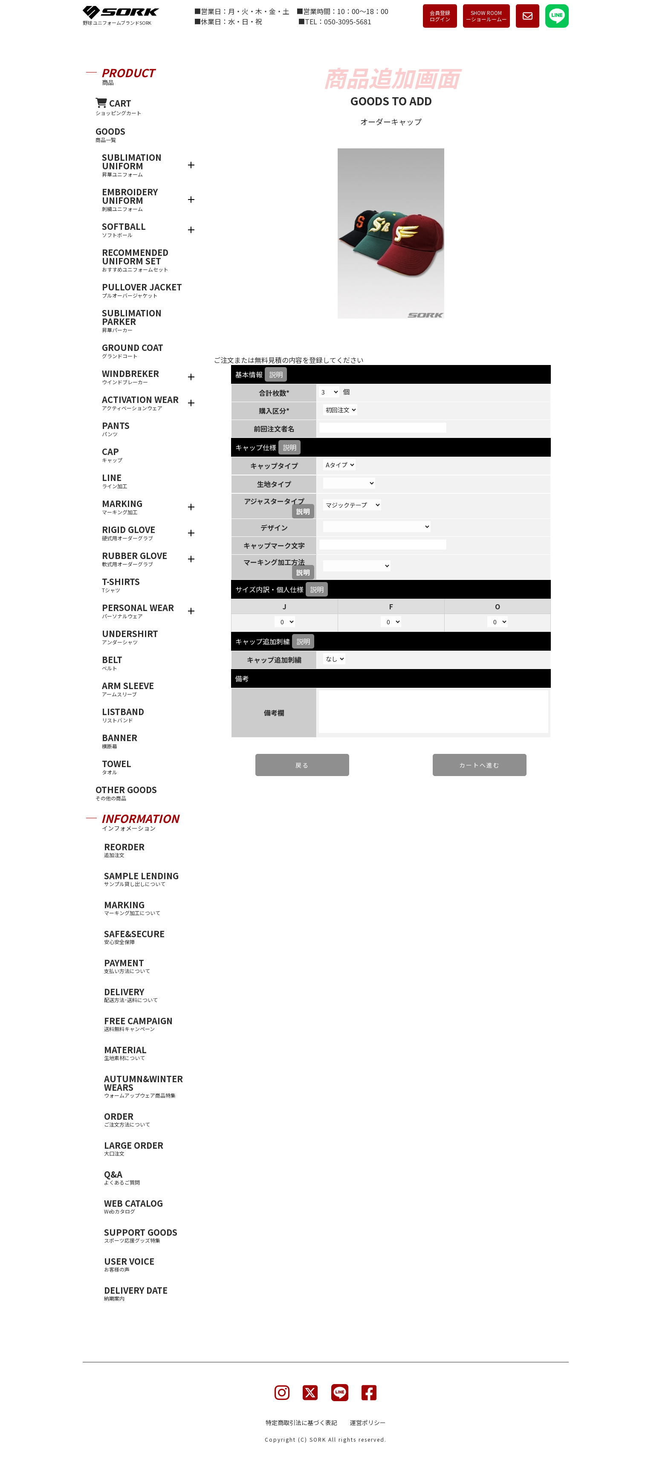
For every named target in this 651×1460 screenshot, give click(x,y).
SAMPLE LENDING (147, 878)
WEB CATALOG (147, 1206)
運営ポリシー (368, 1422)
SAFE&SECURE (147, 936)
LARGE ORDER (147, 1148)
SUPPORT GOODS (147, 1235)
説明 (276, 374)
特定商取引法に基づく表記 (301, 1422)
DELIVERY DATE (147, 1293)
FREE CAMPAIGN (147, 1023)
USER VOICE (147, 1264)
